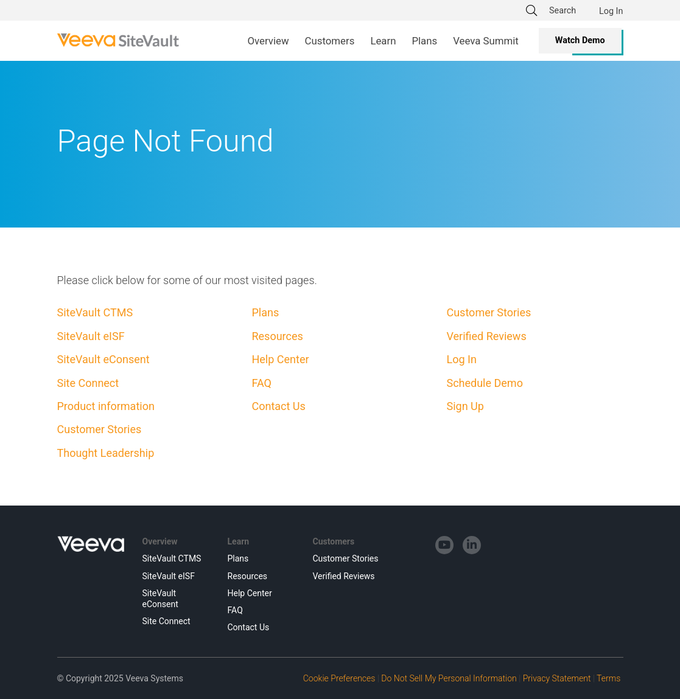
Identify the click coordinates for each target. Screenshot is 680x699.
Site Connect (88, 383)
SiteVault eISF (91, 336)
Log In (611, 11)
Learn (239, 541)
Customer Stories (99, 429)
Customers (334, 541)
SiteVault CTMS (95, 312)
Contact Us (278, 406)
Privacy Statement (557, 678)
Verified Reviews (486, 336)
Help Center (280, 359)
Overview (160, 541)
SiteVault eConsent (103, 359)
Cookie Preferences (339, 678)
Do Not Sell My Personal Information (448, 678)
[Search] (566, 10)
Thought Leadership (106, 453)
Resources (277, 336)
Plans (265, 312)
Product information (106, 406)
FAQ (261, 383)
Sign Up (464, 406)
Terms (608, 678)
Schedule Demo (484, 383)
